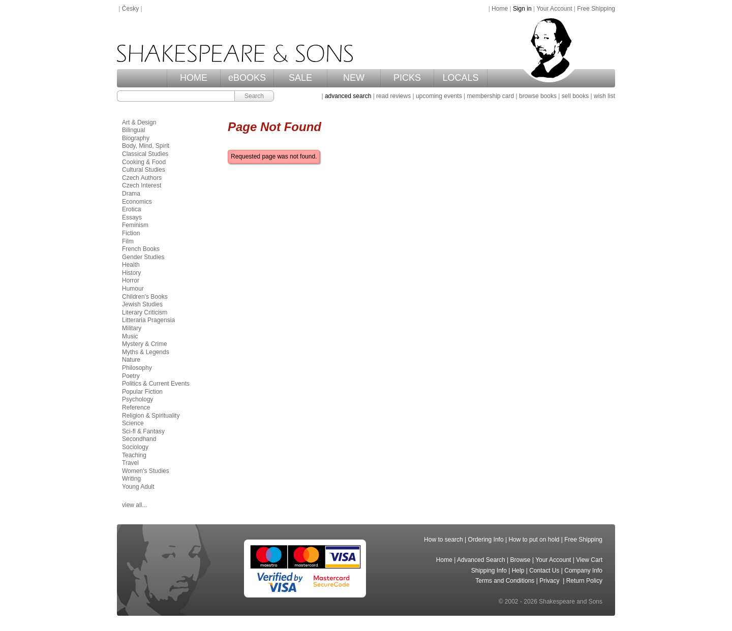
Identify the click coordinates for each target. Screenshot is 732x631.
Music (130, 336)
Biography (135, 138)
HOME (193, 78)
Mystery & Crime (144, 344)
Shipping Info (489, 570)
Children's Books (145, 296)
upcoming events (439, 96)
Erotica (131, 209)
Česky (130, 8)
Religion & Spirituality (150, 415)
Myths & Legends (145, 352)
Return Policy (584, 580)
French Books (141, 249)
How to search (443, 539)
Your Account (554, 8)
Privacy (550, 580)
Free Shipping (596, 8)
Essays (132, 217)
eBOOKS (247, 78)
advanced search (348, 96)
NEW (353, 78)
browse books (538, 96)
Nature (131, 359)
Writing (131, 478)
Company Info (583, 570)
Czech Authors (142, 177)
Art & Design (139, 122)
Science (133, 423)
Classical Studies (145, 153)
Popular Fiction (142, 391)
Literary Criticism (144, 312)
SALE (300, 78)
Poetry (131, 376)
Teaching (134, 455)
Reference (136, 407)
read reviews (393, 96)
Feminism (135, 225)
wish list (604, 96)
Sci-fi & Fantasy (143, 431)
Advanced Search (481, 559)
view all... (134, 505)
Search (254, 96)
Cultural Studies (143, 169)
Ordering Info (486, 539)
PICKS (407, 78)
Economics (137, 201)
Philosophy (137, 367)
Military (131, 328)
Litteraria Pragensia (148, 320)
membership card (490, 96)
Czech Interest (141, 185)
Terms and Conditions (504, 580)
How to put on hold (533, 539)
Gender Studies (143, 257)
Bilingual (133, 130)
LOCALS (460, 78)
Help (518, 570)
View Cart (589, 559)
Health (131, 264)
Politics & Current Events (156, 383)
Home (500, 8)
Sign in (522, 8)
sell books (575, 96)
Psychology (137, 399)
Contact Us (544, 570)
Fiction (131, 233)
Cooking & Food (144, 162)
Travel (130, 462)
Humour (133, 288)
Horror (130, 280)
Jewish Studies (142, 304)
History (131, 272)
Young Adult (138, 486)
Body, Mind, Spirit (145, 145)
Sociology (135, 447)
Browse (520, 559)
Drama (131, 193)
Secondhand (139, 439)
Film (128, 241)
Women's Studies (145, 471)
